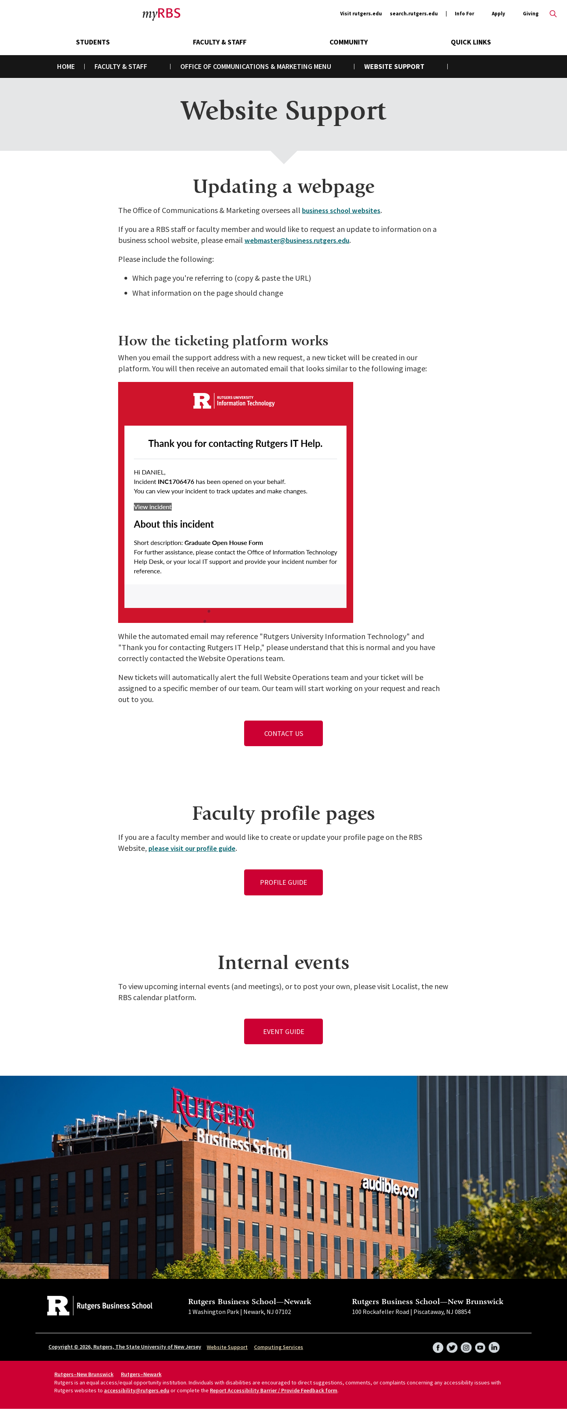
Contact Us (283, 734)
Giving (531, 13)
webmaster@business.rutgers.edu (303, 240)
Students (93, 41)
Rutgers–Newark (141, 1377)
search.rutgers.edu (414, 13)
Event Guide (284, 1034)
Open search (553, 14)
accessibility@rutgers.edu (136, 1393)
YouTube (479, 1347)
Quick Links (471, 41)
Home (66, 66)
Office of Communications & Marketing (246, 66)
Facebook (434, 1347)
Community (349, 41)
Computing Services (278, 1350)
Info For (464, 14)
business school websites (344, 210)
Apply (498, 14)
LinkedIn (494, 1347)
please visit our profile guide (196, 849)
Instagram (464, 1347)
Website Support (227, 1350)
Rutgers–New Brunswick (83, 1377)
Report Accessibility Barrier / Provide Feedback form (273, 1393)
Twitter (449, 1347)
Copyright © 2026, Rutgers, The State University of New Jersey (124, 1349)
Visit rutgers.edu (361, 13)
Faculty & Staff (219, 41)
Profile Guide (284, 884)
